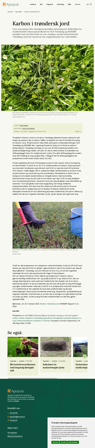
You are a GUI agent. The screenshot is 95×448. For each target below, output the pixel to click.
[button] (85, 356)
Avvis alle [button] (63, 442)
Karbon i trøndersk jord (32, 11)
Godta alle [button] (55, 442)
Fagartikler (18, 11)
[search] (89, 4)
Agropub (10, 11)
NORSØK (16, 401)
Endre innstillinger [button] (73, 442)
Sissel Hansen (24, 125)
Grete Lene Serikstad (28, 128)
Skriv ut (78, 131)
